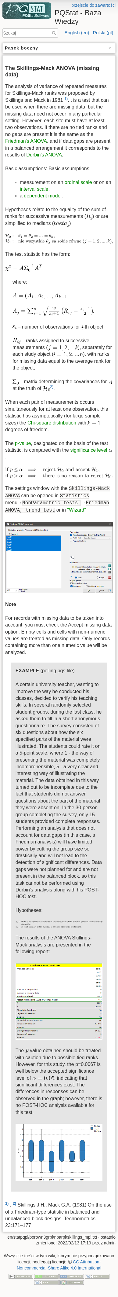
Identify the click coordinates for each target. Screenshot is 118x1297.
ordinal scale (78, 182)
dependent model (43, 195)
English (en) (77, 32)
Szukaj (55, 33)
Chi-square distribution (51, 422)
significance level (88, 450)
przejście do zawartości (93, 5)
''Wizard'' (76, 510)
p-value (23, 443)
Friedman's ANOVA (26, 141)
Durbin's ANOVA (44, 154)
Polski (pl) (103, 32)
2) (51, 386)
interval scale (34, 189)
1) (66, 98)
